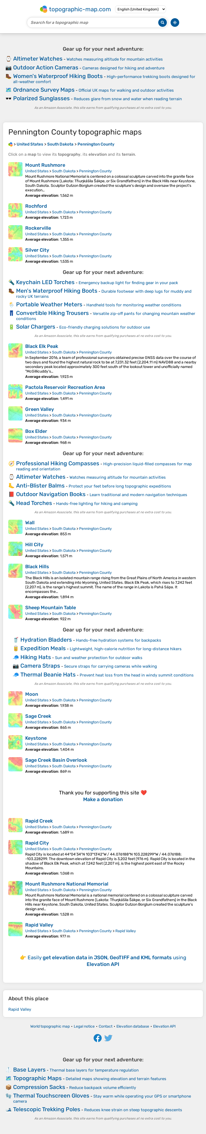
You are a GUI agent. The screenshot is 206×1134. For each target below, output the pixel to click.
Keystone (36, 738)
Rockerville (38, 228)
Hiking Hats (35, 657)
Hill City (34, 545)
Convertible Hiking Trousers (52, 313)
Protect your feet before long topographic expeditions (120, 486)
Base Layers (29, 1069)
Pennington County (95, 171)
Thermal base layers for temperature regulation (94, 1070)
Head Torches (34, 503)
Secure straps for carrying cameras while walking (110, 666)
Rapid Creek (39, 821)
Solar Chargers (35, 326)
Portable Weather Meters (49, 304)
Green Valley (39, 409)
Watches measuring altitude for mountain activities (115, 59)
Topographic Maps (37, 1078)
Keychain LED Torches (45, 282)
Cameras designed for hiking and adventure (123, 68)
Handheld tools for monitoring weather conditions (133, 305)
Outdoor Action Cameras (45, 67)
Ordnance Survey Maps (44, 89)
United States (37, 171)
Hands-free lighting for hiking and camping (97, 503)
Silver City (37, 250)
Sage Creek (38, 716)
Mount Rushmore (45, 165)
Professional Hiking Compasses (57, 463)
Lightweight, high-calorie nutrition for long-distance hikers (126, 648)
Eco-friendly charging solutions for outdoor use (104, 327)
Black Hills (37, 567)
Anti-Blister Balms (40, 485)
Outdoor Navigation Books (51, 494)
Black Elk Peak (41, 346)
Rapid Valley (39, 925)
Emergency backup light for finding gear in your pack (128, 282)
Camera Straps (40, 665)
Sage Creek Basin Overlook (56, 760)
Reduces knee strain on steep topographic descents (133, 1109)
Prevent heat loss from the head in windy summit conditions (137, 675)
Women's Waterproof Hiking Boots (58, 76)
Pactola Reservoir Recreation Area (65, 387)
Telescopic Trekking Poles (46, 1109)
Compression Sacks (39, 1087)
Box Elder (36, 431)
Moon (31, 694)
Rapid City (37, 843)
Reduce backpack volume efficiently (102, 1087)
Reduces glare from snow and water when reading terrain (128, 98)
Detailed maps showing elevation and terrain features (116, 1078)
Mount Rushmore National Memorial (66, 884)
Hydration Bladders (46, 639)
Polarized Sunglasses (41, 98)
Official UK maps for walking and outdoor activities (126, 90)
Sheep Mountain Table (50, 608)
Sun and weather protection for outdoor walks (98, 657)
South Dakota (64, 171)
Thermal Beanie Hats (48, 674)
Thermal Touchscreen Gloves (51, 1095)
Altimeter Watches (37, 58)
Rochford (36, 206)
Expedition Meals (43, 648)
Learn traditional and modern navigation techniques (138, 494)
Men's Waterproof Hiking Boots (56, 290)
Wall (30, 523)
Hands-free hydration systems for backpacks (118, 640)
